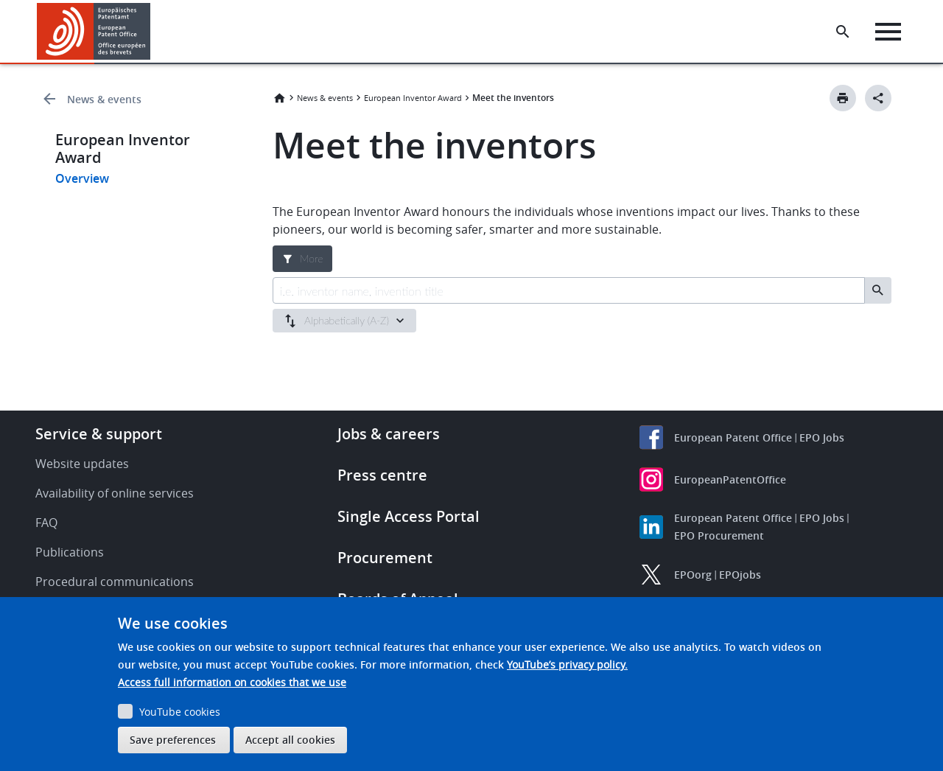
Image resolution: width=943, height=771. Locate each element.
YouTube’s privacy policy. (567, 664)
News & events (104, 99)
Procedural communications (114, 581)
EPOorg (693, 575)
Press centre (382, 475)
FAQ (46, 522)
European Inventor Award (413, 97)
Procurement (384, 558)
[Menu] (889, 32)
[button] (153, 31)
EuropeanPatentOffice (730, 479)
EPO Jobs (821, 437)
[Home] (94, 31)
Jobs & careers (388, 434)
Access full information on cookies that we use (232, 682)
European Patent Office (733, 437)
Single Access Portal (408, 516)
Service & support (98, 434)
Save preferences (173, 740)
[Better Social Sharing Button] (878, 98)
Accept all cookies (290, 740)
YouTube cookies (179, 712)
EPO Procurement (719, 535)
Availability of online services (114, 493)
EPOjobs (740, 575)
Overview (82, 178)
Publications (69, 552)
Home (279, 98)
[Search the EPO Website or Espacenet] (843, 31)
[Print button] (843, 98)
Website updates (82, 464)
